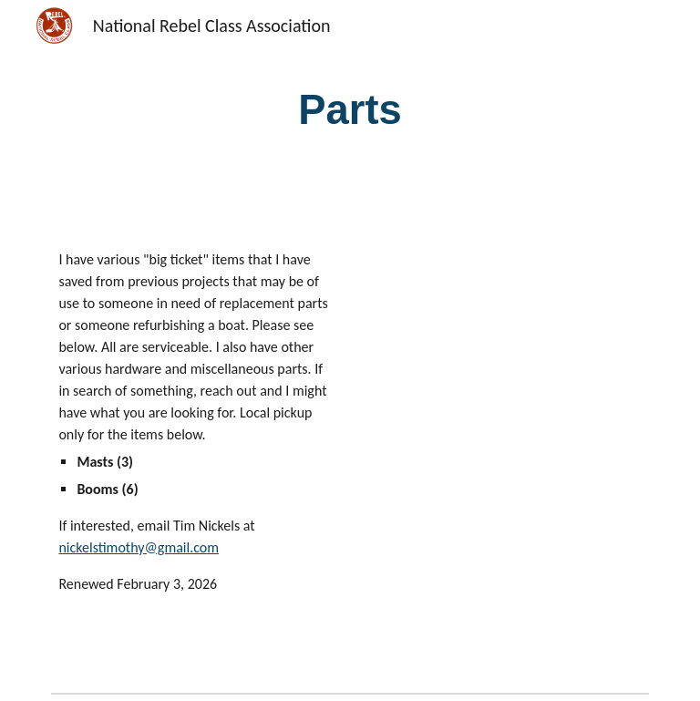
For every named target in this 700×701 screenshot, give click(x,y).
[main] (349, 110)
